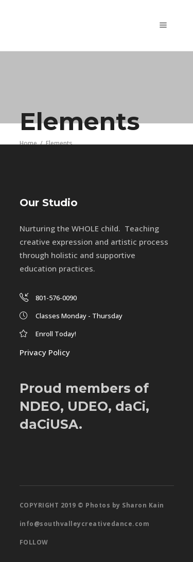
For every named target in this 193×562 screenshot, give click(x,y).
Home (28, 142)
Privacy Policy (45, 352)
